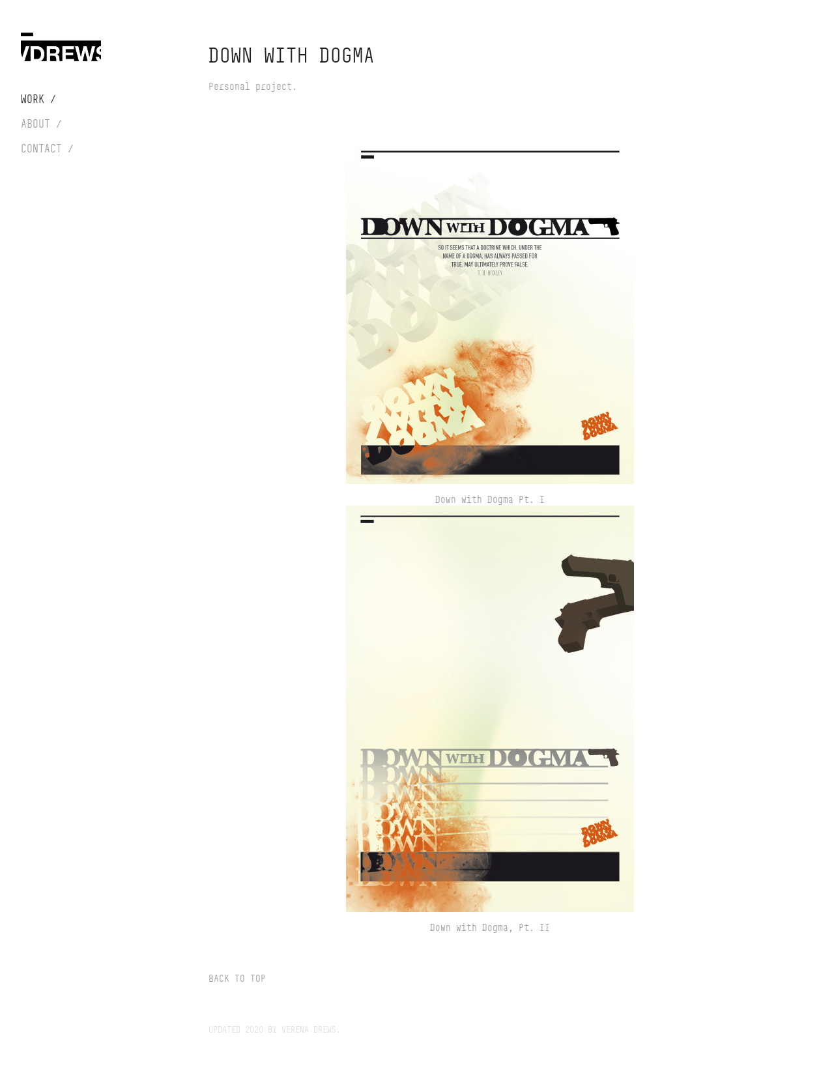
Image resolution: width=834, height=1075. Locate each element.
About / (41, 123)
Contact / (47, 148)
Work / (38, 99)
